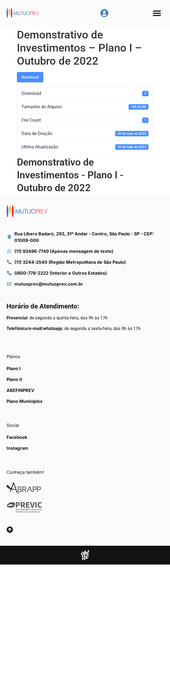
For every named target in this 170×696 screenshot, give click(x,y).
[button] (156, 13)
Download (30, 77)
